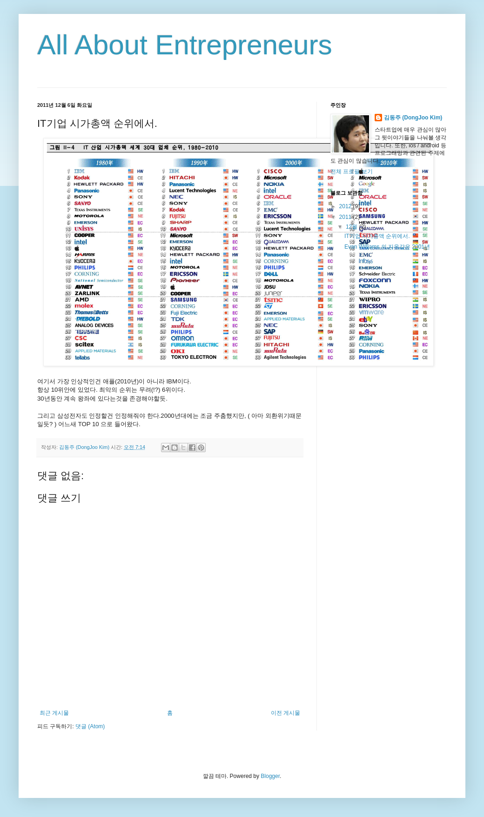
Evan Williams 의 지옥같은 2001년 (387, 247)
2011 (346, 217)
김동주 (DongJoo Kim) (413, 117)
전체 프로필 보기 (351, 171)
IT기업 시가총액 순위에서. (377, 236)
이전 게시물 (285, 713)
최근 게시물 (54, 713)
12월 (352, 227)
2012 (346, 206)
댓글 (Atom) (90, 726)
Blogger (270, 776)
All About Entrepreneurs (184, 44)
